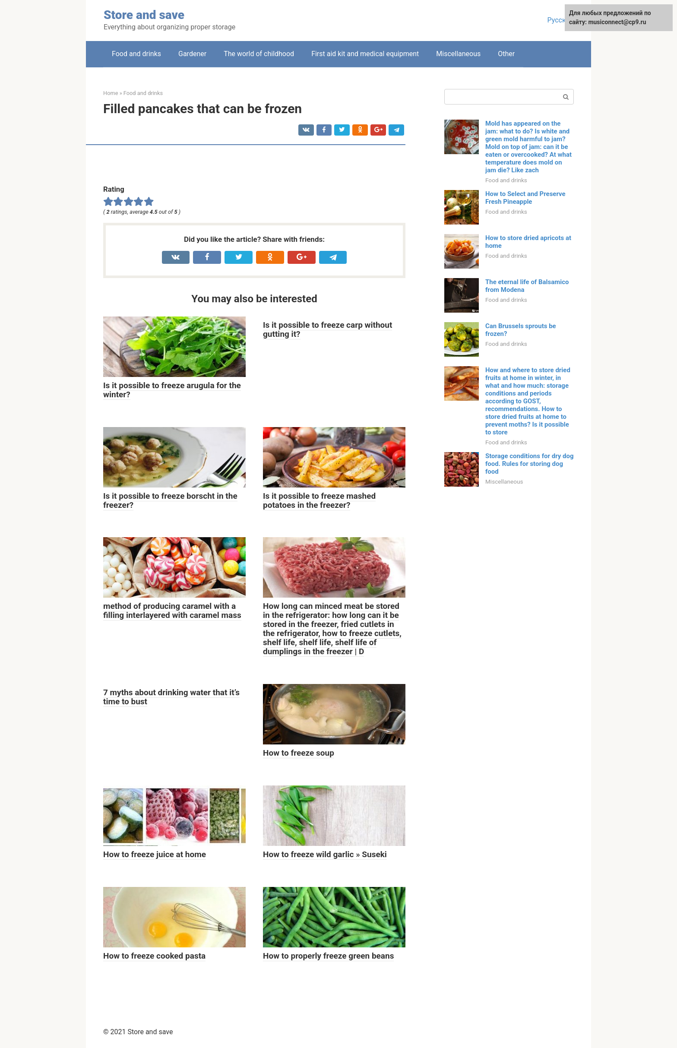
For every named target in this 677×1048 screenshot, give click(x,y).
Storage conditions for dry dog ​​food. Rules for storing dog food (529, 463)
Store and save (144, 15)
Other (506, 54)
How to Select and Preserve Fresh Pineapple (525, 198)
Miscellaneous (458, 54)
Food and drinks (136, 54)
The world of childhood (259, 54)
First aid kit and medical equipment (365, 54)
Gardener (192, 54)
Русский (560, 20)
